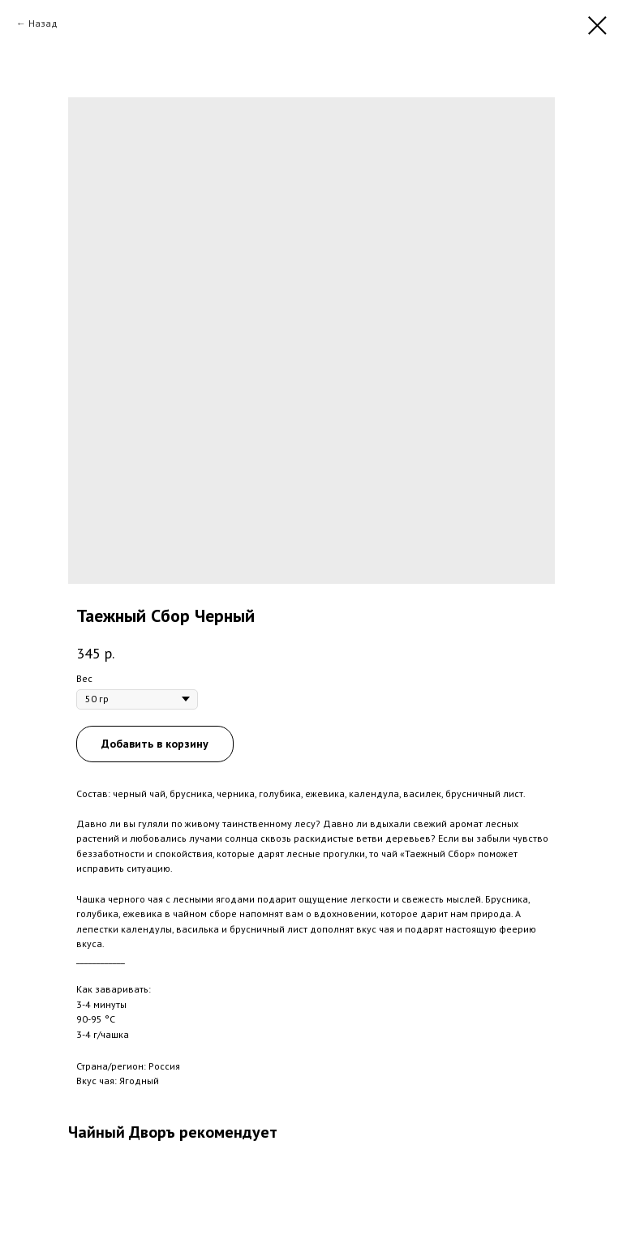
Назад (43, 23)
